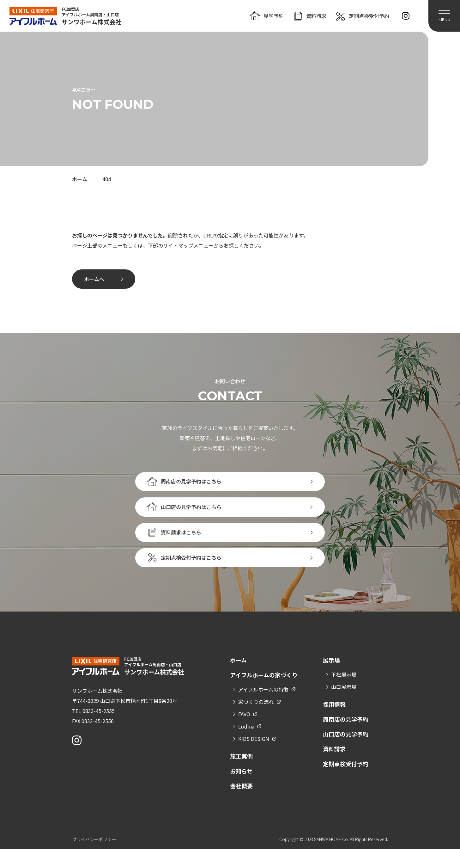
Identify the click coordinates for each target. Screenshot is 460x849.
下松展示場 (343, 674)
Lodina (246, 726)
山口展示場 (343, 687)
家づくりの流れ (256, 701)
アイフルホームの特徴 (263, 689)
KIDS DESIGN (253, 738)
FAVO (244, 714)
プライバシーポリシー (94, 839)
